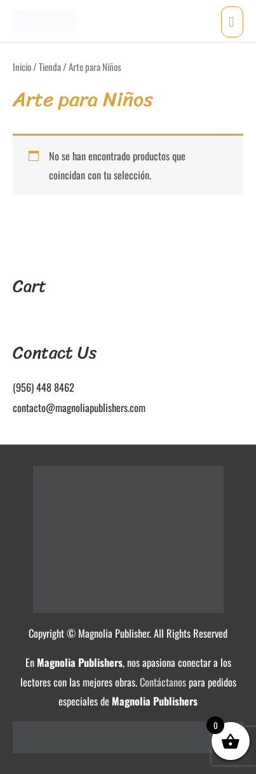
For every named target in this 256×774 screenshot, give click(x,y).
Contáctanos (163, 682)
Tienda (50, 67)
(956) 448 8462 (43, 387)
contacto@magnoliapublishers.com (79, 407)
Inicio (22, 67)
